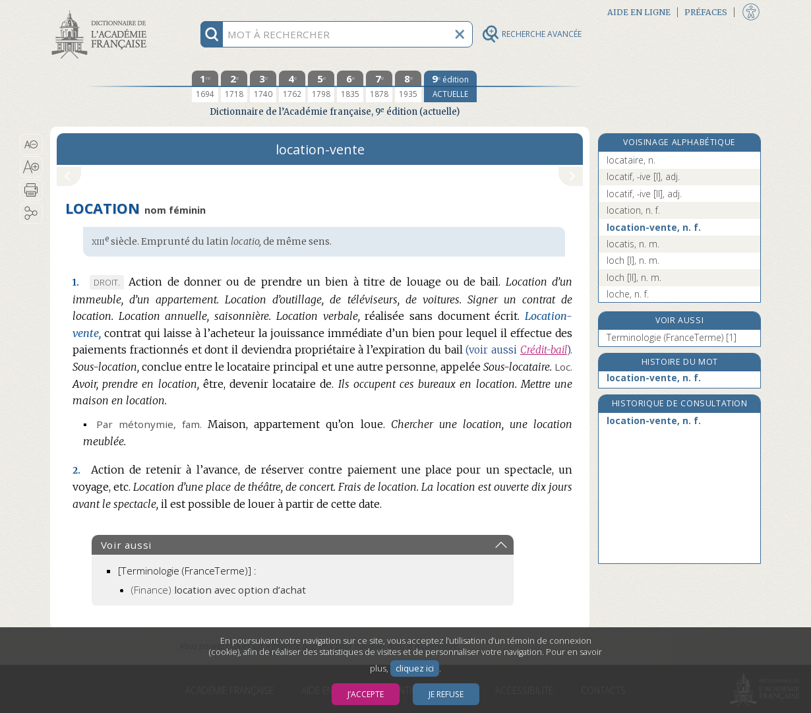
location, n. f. (633, 210)
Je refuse (446, 694)
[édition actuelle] (450, 86)
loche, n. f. (628, 294)
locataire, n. (631, 160)
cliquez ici (415, 668)
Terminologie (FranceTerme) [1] (671, 337)
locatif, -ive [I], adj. (643, 176)
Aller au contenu (101, 11)
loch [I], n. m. (633, 260)
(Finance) (218, 589)
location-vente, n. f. (654, 227)
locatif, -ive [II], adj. (644, 193)
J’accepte (365, 694)
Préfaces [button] (705, 12)
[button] (31, 144)
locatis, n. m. (633, 243)
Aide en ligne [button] (639, 12)
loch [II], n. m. (634, 277)
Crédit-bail (543, 350)
